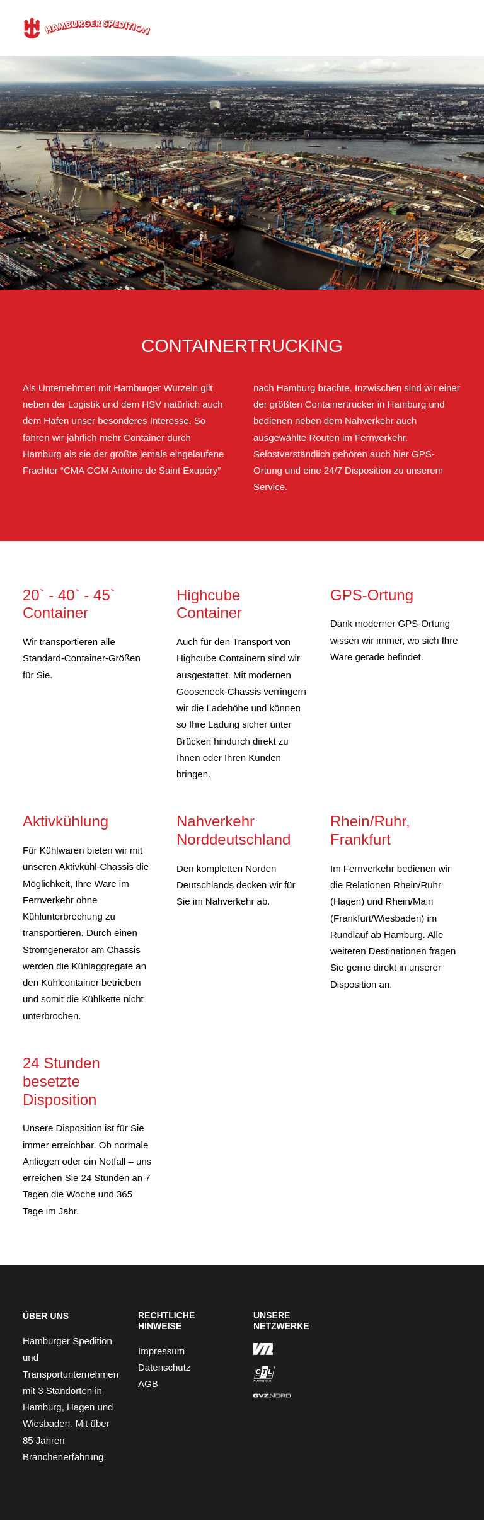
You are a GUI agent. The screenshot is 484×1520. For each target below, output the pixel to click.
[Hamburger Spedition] (87, 28)
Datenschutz (164, 1367)
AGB (148, 1383)
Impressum (161, 1351)
